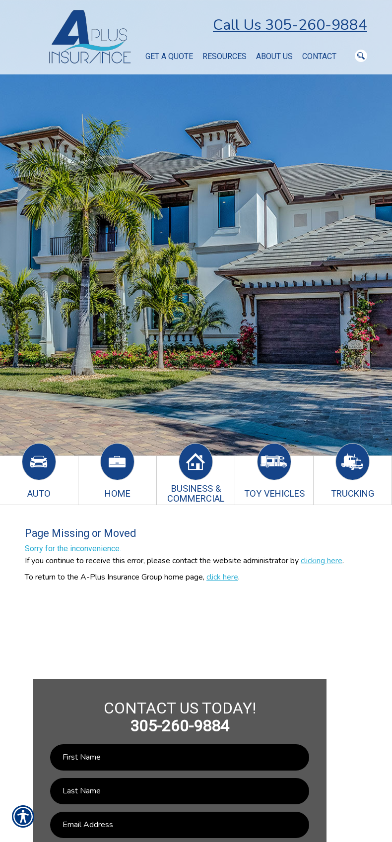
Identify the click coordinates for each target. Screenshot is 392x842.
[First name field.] (180, 757)
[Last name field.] (180, 791)
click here (222, 577)
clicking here (321, 560)
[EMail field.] (180, 825)
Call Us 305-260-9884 (290, 25)
